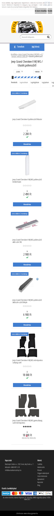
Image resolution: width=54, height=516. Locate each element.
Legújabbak (45, 82)
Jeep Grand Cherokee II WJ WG (29, 54)
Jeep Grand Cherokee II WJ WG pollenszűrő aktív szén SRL (27, 241)
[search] (48, 37)
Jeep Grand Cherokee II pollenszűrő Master (27, 119)
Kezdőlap (14, 54)
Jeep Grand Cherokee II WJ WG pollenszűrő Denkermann (27, 180)
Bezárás (50, 11)
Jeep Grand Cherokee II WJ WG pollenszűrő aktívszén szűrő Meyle (27, 301)
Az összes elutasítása (41, 11)
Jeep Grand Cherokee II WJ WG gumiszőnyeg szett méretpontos (27, 421)
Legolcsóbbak (24, 82)
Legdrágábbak (35, 82)
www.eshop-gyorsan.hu (31, 513)
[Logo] (27, 27)
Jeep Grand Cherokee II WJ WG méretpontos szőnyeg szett (28, 361)
